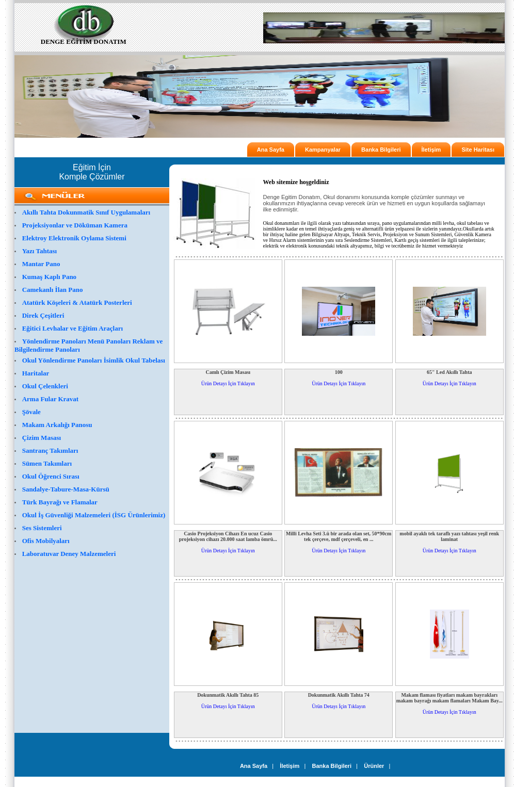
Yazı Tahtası (39, 251)
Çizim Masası (41, 437)
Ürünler (374, 766)
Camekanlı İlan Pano (52, 289)
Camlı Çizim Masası (227, 372)
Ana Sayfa (270, 149)
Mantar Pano (41, 264)
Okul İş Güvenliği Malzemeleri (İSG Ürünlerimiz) (94, 515)
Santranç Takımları (50, 450)
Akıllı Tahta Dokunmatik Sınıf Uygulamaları (86, 212)
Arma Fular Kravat (50, 399)
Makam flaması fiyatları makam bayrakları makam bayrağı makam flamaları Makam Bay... (449, 697)
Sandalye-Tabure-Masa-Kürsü (65, 489)
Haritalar (36, 373)
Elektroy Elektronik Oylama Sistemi (74, 238)
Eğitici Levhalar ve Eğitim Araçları (72, 328)
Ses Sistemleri (42, 528)
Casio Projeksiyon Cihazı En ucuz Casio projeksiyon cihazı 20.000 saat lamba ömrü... (228, 536)
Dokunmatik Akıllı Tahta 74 (339, 695)
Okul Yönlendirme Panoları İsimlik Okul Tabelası (93, 360)
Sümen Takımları (47, 463)
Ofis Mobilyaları (46, 541)
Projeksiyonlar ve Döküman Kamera (74, 225)
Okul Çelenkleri (45, 386)
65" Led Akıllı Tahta (449, 372)
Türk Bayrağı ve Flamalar (60, 502)
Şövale (31, 412)
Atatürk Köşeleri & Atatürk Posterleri (77, 302)
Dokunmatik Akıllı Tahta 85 (228, 695)
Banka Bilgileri (380, 149)
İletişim (431, 149)
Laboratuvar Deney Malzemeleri (69, 554)
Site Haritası (477, 149)
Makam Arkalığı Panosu (57, 425)
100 (339, 372)
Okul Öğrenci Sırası (50, 476)
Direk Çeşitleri (43, 315)
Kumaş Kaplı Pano (49, 277)
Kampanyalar (323, 149)
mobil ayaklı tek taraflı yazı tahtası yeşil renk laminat (449, 536)
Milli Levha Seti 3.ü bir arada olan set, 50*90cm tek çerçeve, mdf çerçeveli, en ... (338, 536)
